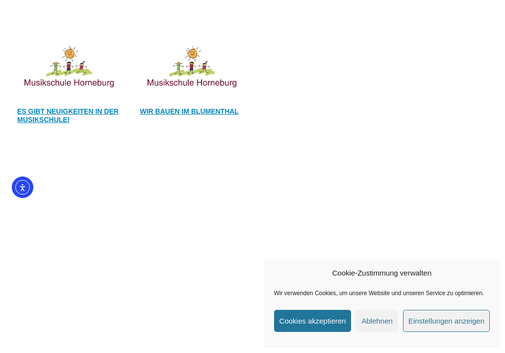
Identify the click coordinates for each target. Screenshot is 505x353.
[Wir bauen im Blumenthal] (191, 65)
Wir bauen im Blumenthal (189, 111)
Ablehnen (376, 321)
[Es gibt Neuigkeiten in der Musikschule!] (68, 65)
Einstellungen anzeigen (446, 321)
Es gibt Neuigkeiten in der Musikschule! (68, 115)
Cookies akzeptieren (312, 321)
